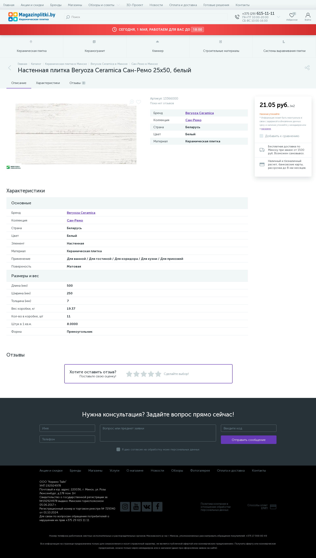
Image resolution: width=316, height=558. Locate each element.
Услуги (114, 470)
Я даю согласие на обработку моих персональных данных (161, 449)
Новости (156, 5)
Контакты (242, 5)
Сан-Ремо (193, 120)
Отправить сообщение (249, 440)
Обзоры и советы (104, 5)
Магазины (75, 5)
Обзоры (177, 470)
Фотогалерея (200, 470)
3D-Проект (134, 5)
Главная (8, 5)
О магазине (135, 470)
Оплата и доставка (183, 5)
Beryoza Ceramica (199, 113)
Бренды (55, 5)
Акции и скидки (32, 5)
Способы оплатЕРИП (261, 506)
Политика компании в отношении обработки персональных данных (216, 506)
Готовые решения (216, 5)
